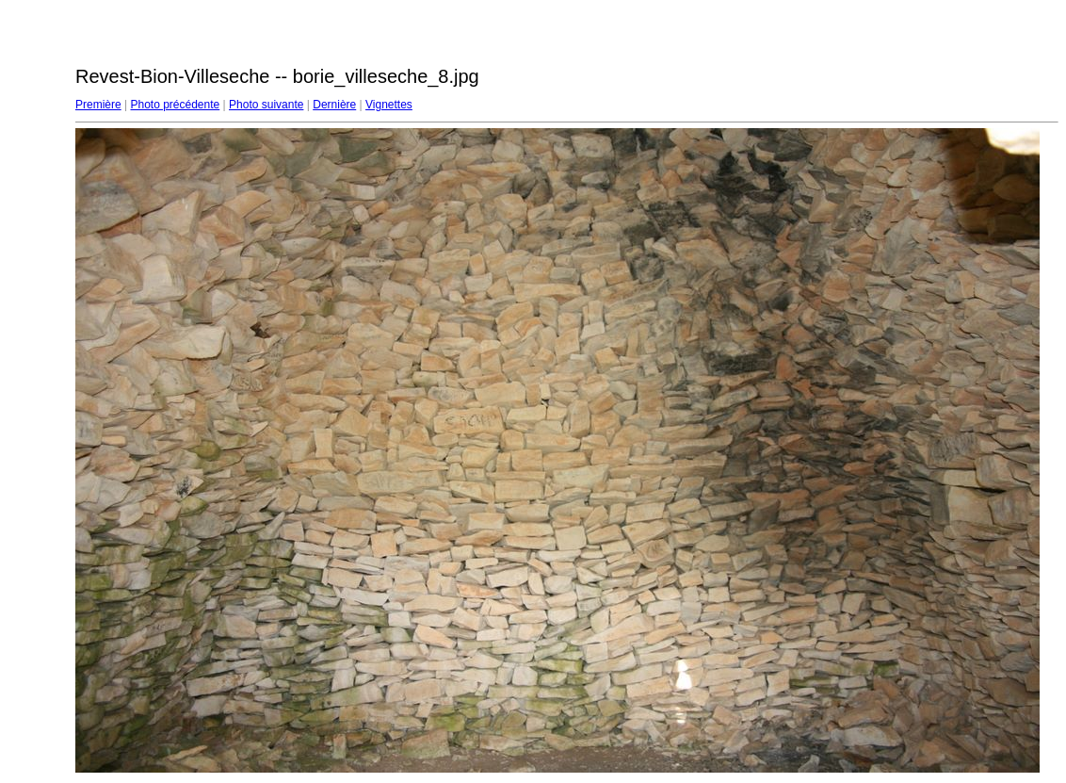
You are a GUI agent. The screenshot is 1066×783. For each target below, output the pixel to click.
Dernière (334, 104)
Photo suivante (266, 104)
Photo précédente (174, 104)
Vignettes (388, 104)
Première (98, 104)
